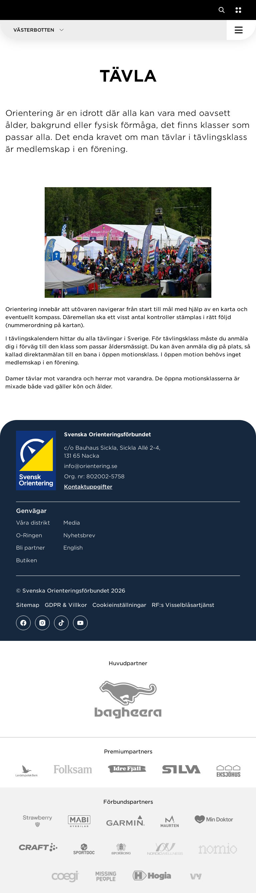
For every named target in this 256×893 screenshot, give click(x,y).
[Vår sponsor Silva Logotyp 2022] (181, 771)
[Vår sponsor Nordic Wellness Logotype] (165, 849)
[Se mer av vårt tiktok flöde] (61, 623)
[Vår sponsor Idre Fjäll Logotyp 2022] (127, 771)
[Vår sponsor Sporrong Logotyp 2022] (121, 849)
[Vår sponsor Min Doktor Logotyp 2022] (214, 821)
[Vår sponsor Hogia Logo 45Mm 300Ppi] (152, 876)
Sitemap (27, 605)
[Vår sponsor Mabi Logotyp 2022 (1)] (79, 821)
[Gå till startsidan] (18, 10)
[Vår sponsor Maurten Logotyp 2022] (170, 821)
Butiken (26, 560)
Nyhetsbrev (79, 535)
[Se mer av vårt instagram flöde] (42, 623)
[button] (113, 30)
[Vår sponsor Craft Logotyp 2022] (38, 849)
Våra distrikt (33, 523)
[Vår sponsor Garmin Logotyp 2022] (125, 821)
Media (71, 523)
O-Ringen (29, 535)
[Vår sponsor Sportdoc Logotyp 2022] (84, 849)
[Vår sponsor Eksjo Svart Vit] (228, 771)
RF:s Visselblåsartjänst (183, 605)
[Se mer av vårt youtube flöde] (80, 623)
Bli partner (30, 548)
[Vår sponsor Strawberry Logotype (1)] (37, 821)
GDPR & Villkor (66, 605)
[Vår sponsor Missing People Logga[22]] (106, 876)
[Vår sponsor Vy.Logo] (195, 876)
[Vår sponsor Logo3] (65, 876)
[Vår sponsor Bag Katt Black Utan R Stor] (128, 699)
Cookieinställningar (119, 605)
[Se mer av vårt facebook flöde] (23, 623)
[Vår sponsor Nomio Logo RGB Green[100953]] (218, 849)
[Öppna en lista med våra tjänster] (237, 10)
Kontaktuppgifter (88, 487)
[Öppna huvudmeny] (241, 30)
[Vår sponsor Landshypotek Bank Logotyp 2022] (27, 771)
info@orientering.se (90, 466)
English (73, 548)
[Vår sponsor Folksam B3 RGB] (73, 771)
